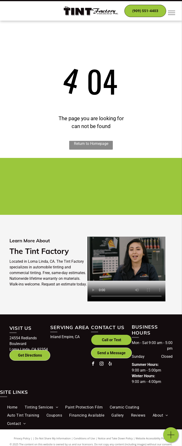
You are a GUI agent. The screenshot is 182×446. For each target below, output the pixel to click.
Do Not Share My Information (53, 438)
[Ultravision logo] (64, 197)
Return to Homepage (91, 143)
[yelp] (110, 364)
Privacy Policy (22, 438)
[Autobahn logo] (118, 175)
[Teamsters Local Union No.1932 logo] (118, 197)
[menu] (171, 13)
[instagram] (101, 364)
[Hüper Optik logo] (64, 175)
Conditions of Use (84, 438)
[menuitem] (12, 407)
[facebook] (93, 364)
